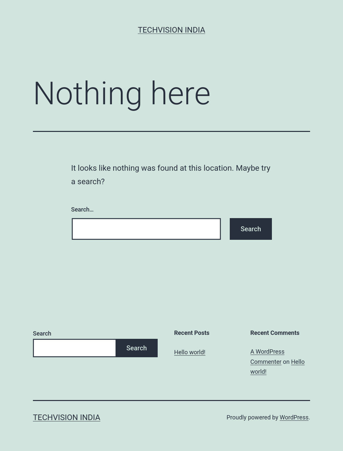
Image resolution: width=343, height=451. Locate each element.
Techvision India (171, 30)
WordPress (294, 417)
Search (42, 333)
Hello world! (189, 352)
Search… (82, 209)
